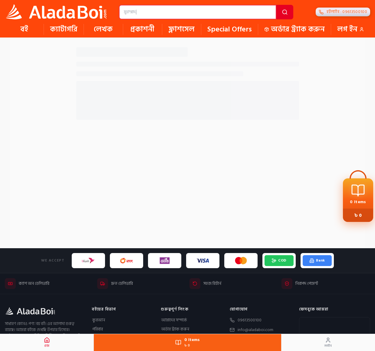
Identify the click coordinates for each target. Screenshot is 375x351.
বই (24, 29)
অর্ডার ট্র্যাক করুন (294, 29)
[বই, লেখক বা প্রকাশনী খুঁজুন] (197, 12)
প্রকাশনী (142, 29)
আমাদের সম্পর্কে (174, 320)
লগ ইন (350, 29)
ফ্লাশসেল (181, 29)
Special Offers (229, 29)
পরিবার (97, 329)
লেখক (103, 29)
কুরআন (98, 320)
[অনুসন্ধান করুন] (284, 12)
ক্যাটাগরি (63, 29)
